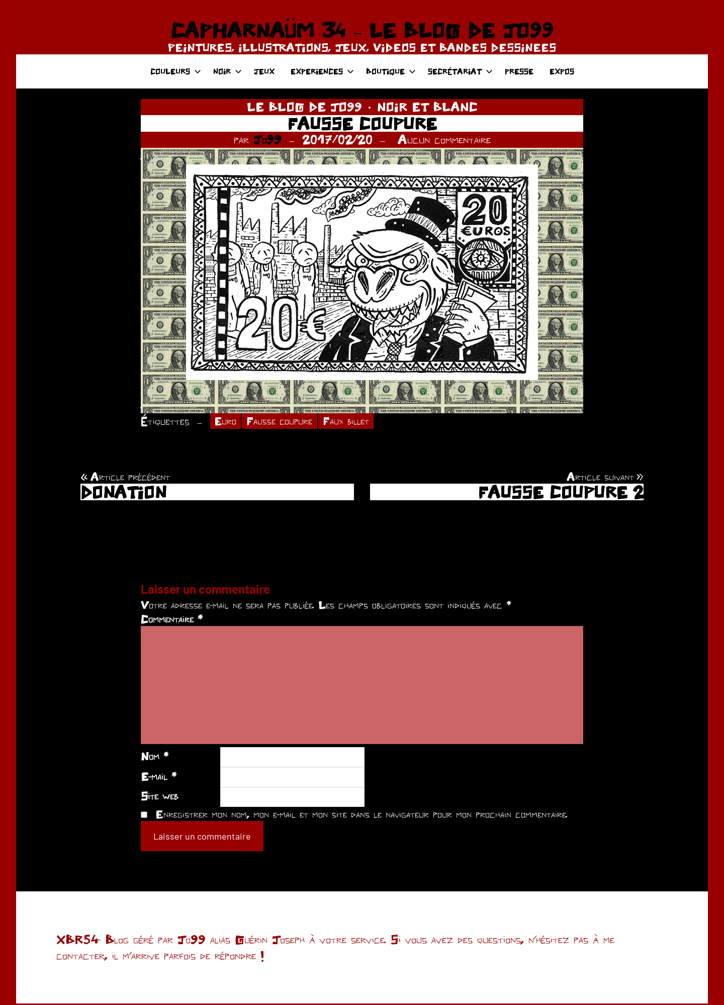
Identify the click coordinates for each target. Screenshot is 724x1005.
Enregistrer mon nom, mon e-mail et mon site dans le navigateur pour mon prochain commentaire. (361, 815)
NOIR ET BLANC (427, 107)
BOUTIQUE (391, 71)
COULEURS (175, 71)
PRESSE (519, 71)
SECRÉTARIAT (460, 71)
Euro (226, 421)
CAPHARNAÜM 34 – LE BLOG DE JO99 (361, 30)
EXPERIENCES (322, 71)
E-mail (158, 778)
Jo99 (267, 139)
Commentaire (172, 620)
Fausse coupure (284, 421)
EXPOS (562, 71)
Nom (154, 758)
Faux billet (356, 421)
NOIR (227, 71)
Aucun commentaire (444, 139)
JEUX (264, 71)
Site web (159, 797)
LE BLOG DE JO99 (304, 107)
